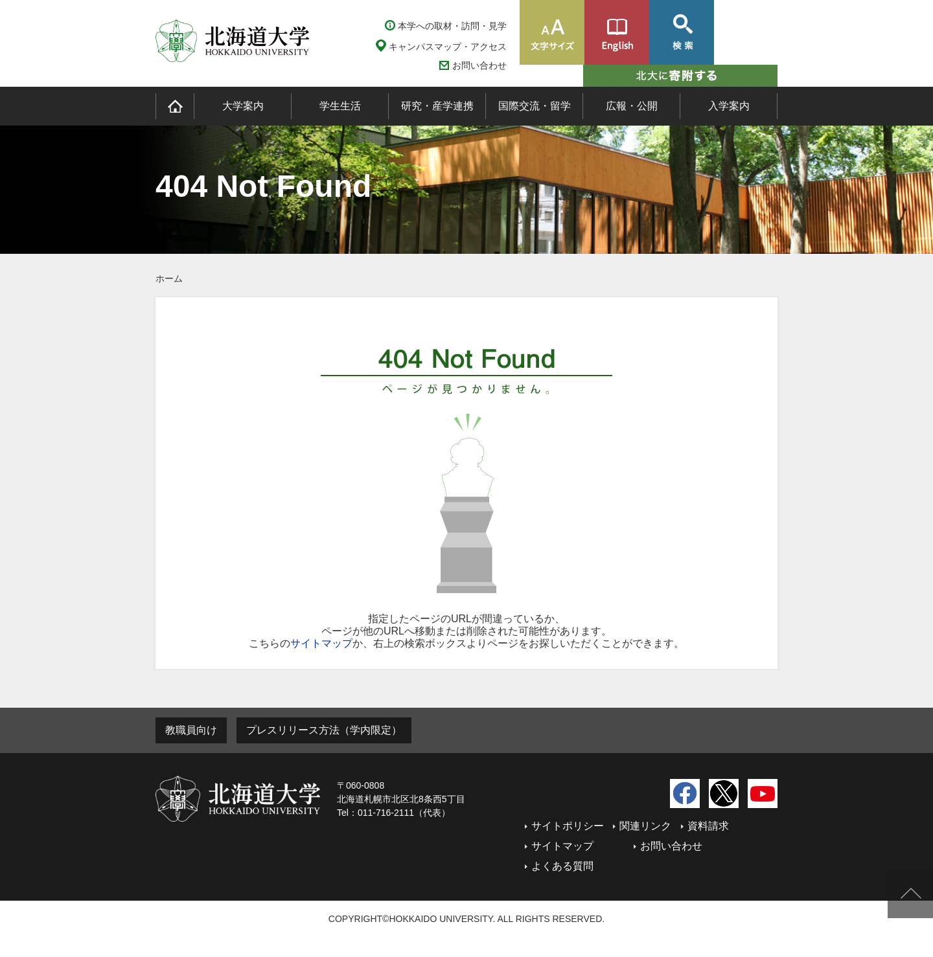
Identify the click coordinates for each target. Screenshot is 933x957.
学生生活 (340, 105)
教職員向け (191, 730)
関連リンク (645, 825)
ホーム (169, 278)
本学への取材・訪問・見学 (452, 26)
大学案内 (243, 105)
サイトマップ (321, 643)
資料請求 (708, 825)
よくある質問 (562, 866)
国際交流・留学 (534, 105)
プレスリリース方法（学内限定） (324, 730)
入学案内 (729, 105)
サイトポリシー (567, 825)
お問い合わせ (479, 66)
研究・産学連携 (437, 105)
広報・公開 (632, 105)
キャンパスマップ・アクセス (448, 46)
